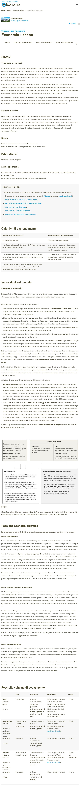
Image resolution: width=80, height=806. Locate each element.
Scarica (72, 23)
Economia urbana (18, 10)
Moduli (9, 10)
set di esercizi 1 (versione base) (15, 207)
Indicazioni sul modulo (43, 42)
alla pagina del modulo (19, 21)
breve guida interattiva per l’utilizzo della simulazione (23, 203)
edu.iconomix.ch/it (65, 196)
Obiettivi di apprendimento (23, 42)
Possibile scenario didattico (65, 42)
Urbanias (47, 196)
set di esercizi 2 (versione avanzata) (17, 211)
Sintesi (7, 42)
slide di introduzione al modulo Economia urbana (21, 200)
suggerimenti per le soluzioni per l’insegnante (20, 214)
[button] (76, 43)
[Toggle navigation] (76, 4)
